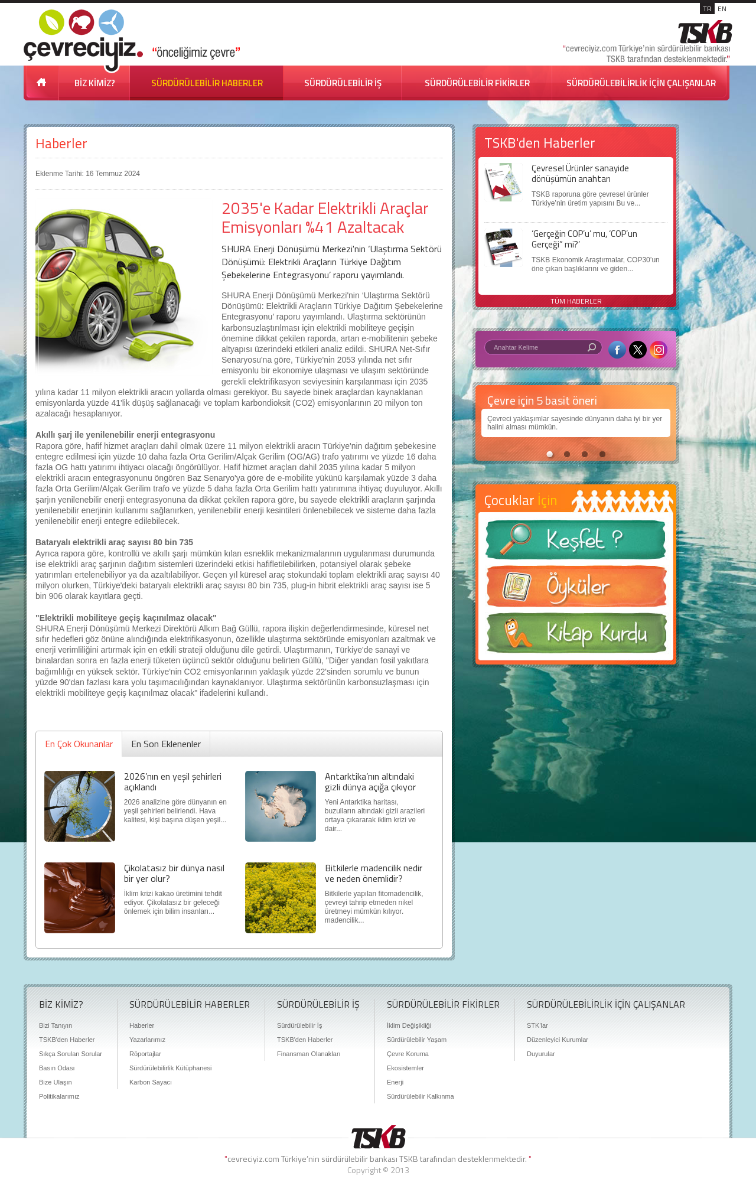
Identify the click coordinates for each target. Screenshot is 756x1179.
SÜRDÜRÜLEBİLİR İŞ (343, 83)
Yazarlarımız (147, 1039)
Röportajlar (145, 1053)
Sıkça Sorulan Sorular (70, 1053)
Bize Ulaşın (55, 1082)
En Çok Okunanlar (79, 744)
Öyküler (575, 590)
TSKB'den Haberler (66, 1039)
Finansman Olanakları (309, 1053)
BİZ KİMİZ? (94, 83)
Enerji (395, 1082)
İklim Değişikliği (409, 1025)
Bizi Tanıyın (55, 1025)
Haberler (61, 143)
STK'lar (537, 1025)
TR (707, 8)
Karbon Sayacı (150, 1082)
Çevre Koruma (408, 1053)
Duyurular (541, 1053)
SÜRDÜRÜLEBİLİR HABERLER (207, 83)
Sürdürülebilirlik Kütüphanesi (170, 1067)
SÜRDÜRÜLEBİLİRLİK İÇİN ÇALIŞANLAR (641, 83)
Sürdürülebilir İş (299, 1025)
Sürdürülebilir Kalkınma (420, 1096)
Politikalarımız (59, 1096)
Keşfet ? (575, 543)
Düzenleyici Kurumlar (557, 1039)
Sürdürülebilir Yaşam (417, 1039)
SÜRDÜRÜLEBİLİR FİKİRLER (477, 83)
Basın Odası (57, 1067)
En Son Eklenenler (166, 744)
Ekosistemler (405, 1067)
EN (722, 8)
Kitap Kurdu (575, 636)
